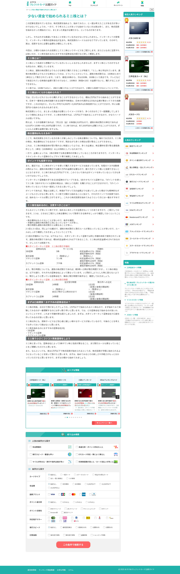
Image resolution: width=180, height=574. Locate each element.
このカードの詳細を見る (142, 52)
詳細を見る (43, 414)
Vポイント (105, 509)
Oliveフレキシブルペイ (108, 380)
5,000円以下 (91, 484)
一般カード (66, 475)
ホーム (28, 9)
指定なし (53, 475)
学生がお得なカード (101, 475)
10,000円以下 (106, 484)
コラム (71, 570)
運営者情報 (32, 570)
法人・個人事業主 (56, 478)
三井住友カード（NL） (38, 380)
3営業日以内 (82, 527)
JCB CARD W (134, 38)
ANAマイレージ (55, 509)
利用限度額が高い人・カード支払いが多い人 (98, 461)
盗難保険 (84, 535)
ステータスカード (82, 475)
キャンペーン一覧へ (104, 423)
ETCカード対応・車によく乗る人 (98, 454)
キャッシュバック (89, 509)
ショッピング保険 (99, 535)
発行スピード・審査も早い (52, 454)
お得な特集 (61, 570)
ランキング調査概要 (46, 570)
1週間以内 (96, 527)
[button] (65, 417)
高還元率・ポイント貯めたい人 (98, 447)
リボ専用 (72, 478)
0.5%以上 (66, 502)
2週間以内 (109, 527)
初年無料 (66, 484)
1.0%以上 (79, 502)
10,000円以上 (55, 488)
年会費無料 (52, 447)
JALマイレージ (72, 509)
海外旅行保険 (55, 535)
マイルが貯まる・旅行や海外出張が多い (52, 461)
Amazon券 (54, 512)
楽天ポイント (68, 512)
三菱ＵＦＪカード (85, 380)
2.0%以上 (91, 502)
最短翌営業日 (67, 527)
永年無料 (78, 484)
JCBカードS (61, 380)
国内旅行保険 (70, 535)
